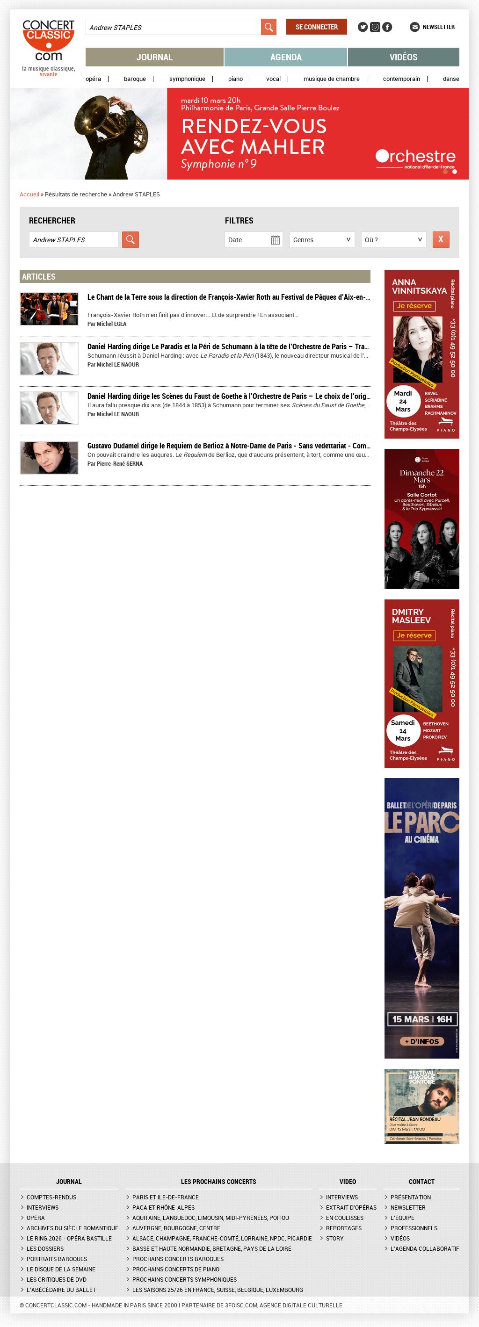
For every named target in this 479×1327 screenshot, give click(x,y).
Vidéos (404, 56)
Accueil (29, 194)
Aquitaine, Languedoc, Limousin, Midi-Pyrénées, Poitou (210, 1217)
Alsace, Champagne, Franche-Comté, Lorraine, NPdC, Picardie (222, 1238)
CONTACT (422, 1181)
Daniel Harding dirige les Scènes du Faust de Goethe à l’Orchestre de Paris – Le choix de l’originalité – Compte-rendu (261, 396)
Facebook (387, 27)
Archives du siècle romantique (72, 1228)
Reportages (344, 1228)
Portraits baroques (57, 1258)
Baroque (135, 79)
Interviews (42, 1207)
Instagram (375, 27)
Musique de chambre (332, 79)
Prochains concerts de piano (175, 1269)
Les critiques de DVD (57, 1279)
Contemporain (401, 79)
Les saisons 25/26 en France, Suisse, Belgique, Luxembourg (217, 1289)
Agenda (286, 56)
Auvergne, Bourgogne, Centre (176, 1228)
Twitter (363, 27)
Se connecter (317, 26)
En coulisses (344, 1217)
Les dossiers (45, 1248)
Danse (451, 79)
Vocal (273, 79)
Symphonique (187, 79)
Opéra (93, 79)
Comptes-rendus (51, 1197)
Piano (235, 79)
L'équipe (402, 1217)
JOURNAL (69, 1181)
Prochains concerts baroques (178, 1258)
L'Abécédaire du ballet (61, 1289)
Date (235, 239)
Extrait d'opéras (351, 1207)
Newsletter (439, 26)
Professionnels (414, 1228)
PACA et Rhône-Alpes (163, 1207)
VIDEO (348, 1181)
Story (335, 1238)
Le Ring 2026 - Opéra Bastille (69, 1238)
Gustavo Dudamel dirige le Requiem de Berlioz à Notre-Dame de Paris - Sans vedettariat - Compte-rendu (241, 445)
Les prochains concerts (218, 1181)
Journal (155, 56)
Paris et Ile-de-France (165, 1197)
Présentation (411, 1197)
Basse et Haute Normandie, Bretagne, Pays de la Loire (211, 1248)
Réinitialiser (441, 239)
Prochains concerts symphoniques (184, 1279)
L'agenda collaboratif (425, 1248)
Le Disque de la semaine (61, 1269)
